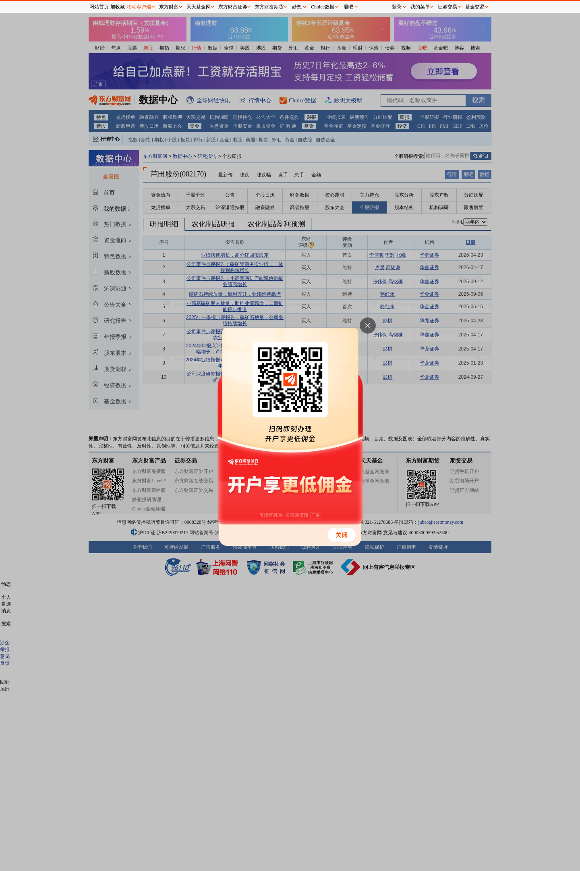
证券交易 (447, 7)
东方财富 (168, 7)
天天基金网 (198, 7)
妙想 (297, 7)
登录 (397, 7)
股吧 (348, 7)
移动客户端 (139, 7)
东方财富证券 (232, 7)
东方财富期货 (269, 7)
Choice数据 (322, 7)
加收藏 (117, 7)
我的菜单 (420, 7)
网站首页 (99, 7)
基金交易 (475, 7)
